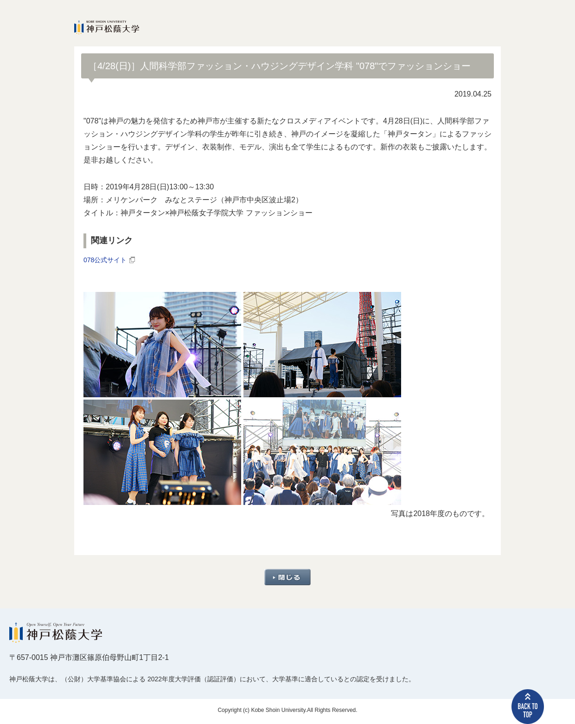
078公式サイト (108, 261)
